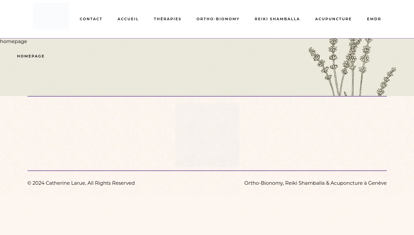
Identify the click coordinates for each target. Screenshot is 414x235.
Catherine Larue (65, 183)
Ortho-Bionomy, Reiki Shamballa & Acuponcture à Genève (315, 183)
